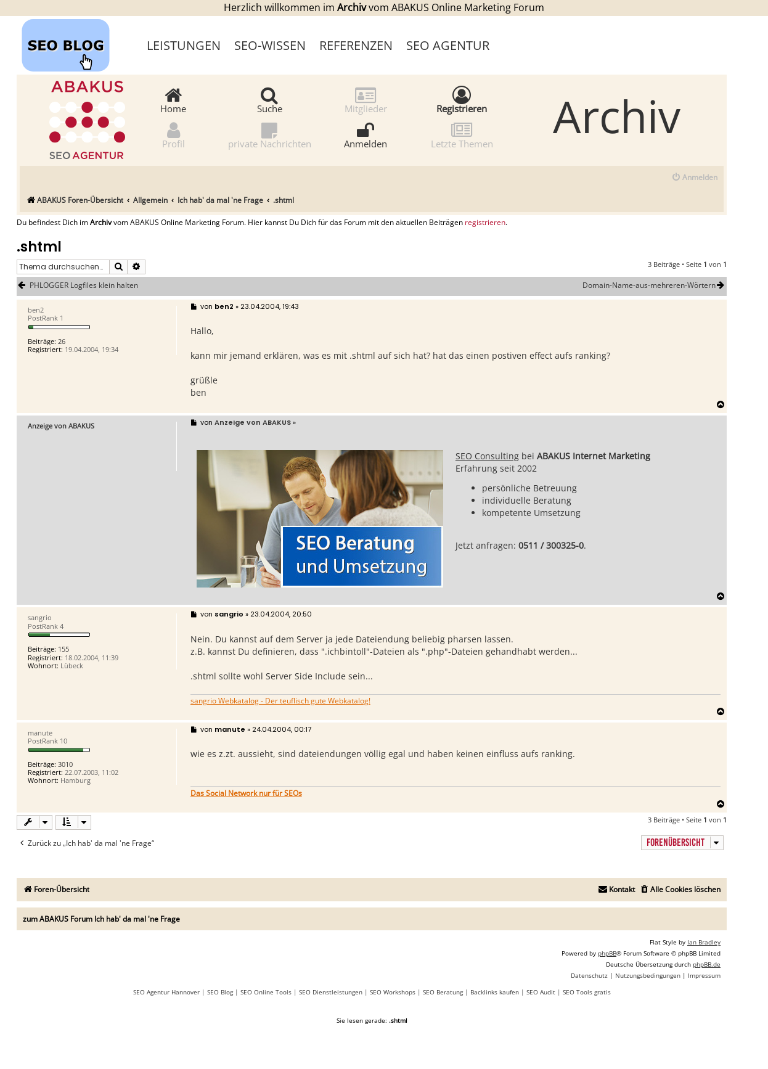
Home (173, 99)
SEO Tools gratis (587, 992)
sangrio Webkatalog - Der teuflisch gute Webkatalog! (280, 701)
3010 (65, 764)
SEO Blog (220, 992)
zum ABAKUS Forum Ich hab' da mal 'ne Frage (101, 919)
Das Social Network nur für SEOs (246, 793)
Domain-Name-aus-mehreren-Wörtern (654, 285)
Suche (269, 99)
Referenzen (356, 45)
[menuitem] (694, 178)
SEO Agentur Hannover (166, 992)
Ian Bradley (704, 942)
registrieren (485, 222)
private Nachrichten (269, 135)
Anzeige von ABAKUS (61, 426)
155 (63, 649)
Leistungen (184, 45)
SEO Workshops (392, 992)
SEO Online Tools (266, 992)
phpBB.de (707, 964)
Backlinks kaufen (494, 992)
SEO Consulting (487, 456)
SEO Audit (540, 992)
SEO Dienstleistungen (330, 992)
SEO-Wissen (270, 45)
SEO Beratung (443, 992)
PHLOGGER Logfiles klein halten (84, 285)
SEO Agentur (447, 45)
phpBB (607, 953)
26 (61, 341)
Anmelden (365, 135)
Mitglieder (366, 99)
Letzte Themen (462, 135)
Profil (173, 135)
